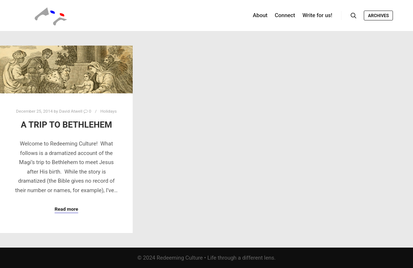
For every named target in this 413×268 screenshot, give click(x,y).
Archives (378, 15)
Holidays (108, 111)
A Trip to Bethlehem (66, 125)
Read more (66, 209)
